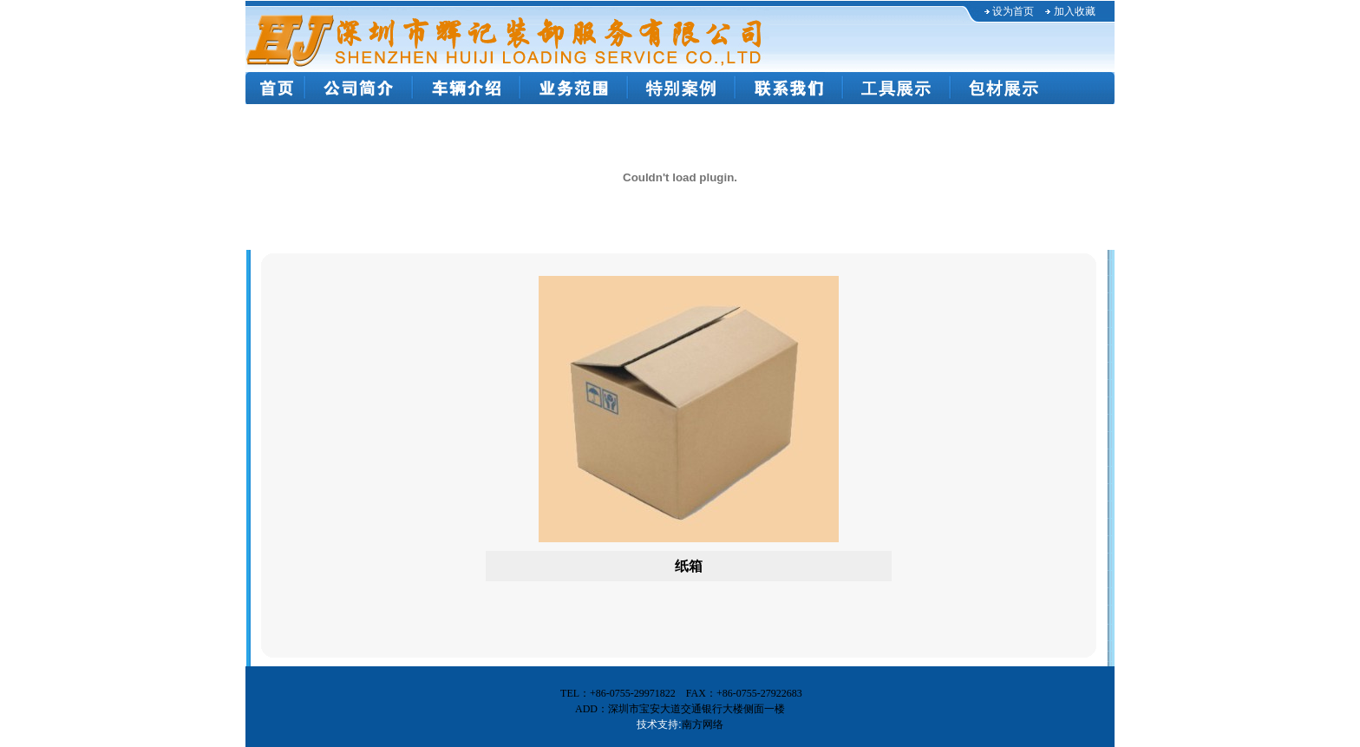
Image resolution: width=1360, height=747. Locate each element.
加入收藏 (1074, 11)
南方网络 (702, 724)
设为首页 (1013, 11)
